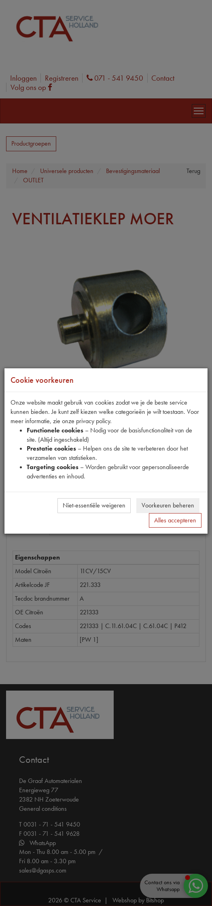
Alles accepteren (175, 520)
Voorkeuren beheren (168, 505)
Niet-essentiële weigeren (94, 505)
